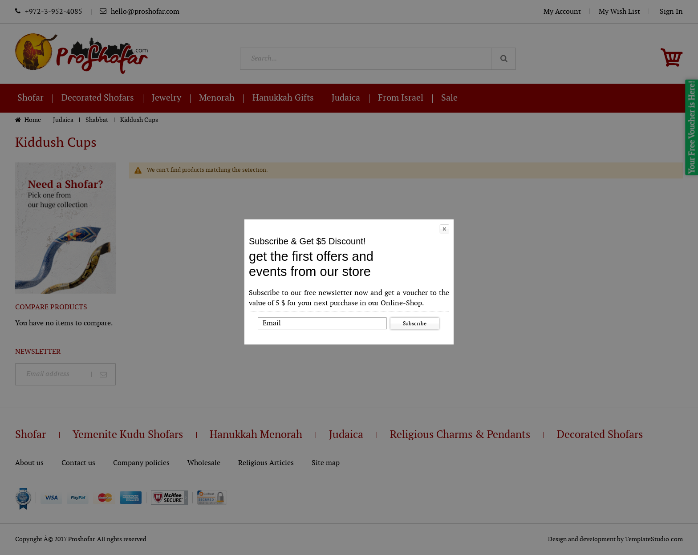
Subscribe (414, 323)
